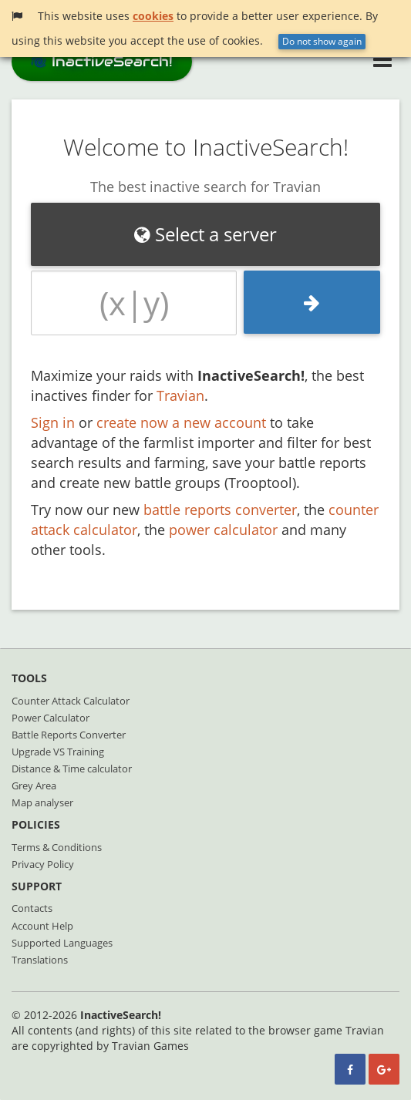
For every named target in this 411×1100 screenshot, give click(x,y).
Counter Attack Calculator (71, 701)
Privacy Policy (43, 864)
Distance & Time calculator (72, 768)
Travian (180, 395)
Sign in (53, 422)
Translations (40, 960)
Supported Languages (62, 943)
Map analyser (42, 802)
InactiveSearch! (102, 61)
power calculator (223, 529)
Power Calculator (50, 718)
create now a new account (181, 422)
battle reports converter (220, 509)
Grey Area (34, 785)
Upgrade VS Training (58, 752)
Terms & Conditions (57, 847)
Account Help (42, 926)
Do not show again (322, 41)
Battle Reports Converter (69, 735)
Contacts (32, 908)
